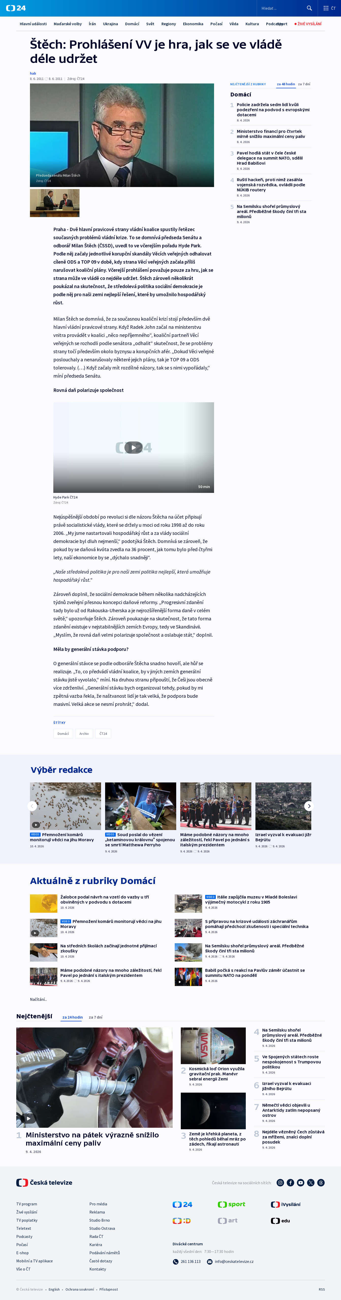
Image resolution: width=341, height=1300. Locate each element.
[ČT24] (16, 8)
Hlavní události (33, 23)
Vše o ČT (23, 1268)
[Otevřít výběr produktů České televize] (329, 8)
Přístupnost (109, 1289)
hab (33, 73)
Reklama (97, 1211)
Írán (92, 23)
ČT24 (103, 731)
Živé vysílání (26, 1211)
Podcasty (24, 1235)
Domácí (132, 23)
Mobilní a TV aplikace (34, 1260)
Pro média (98, 1203)
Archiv (84, 731)
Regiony (168, 23)
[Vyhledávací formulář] (287, 8)
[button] (133, 445)
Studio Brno (99, 1219)
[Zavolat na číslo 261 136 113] (187, 1261)
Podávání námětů (104, 1252)
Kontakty (97, 1268)
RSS (322, 1289)
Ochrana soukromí (80, 1289)
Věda (234, 23)
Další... (251, 23)
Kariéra (95, 1244)
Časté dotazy (100, 1260)
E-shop (22, 1252)
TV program (26, 1203)
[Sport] (282, 24)
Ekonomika (193, 23)
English (54, 1289)
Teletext (23, 1227)
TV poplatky (26, 1219)
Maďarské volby (68, 23)
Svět (150, 23)
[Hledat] (309, 8)
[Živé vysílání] (308, 24)
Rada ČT (96, 1235)
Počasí (216, 23)
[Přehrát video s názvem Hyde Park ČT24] (133, 445)
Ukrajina (110, 23)
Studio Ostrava (102, 1227)
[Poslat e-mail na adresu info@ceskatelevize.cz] (230, 1261)
